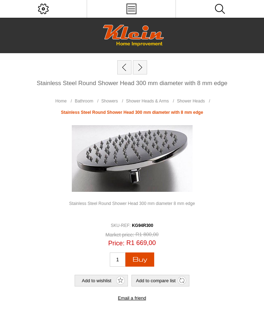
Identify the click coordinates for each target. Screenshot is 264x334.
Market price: (120, 235)
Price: (116, 243)
